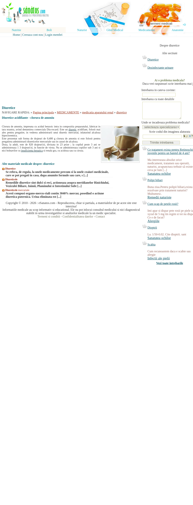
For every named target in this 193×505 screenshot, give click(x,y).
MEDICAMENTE (68, 112)
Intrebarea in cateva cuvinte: (158, 90)
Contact (100, 216)
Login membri (54, 34)
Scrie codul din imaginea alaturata (169, 135)
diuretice (121, 112)
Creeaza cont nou (32, 34)
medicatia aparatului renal (97, 112)
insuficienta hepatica (32, 150)
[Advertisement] (68, 68)
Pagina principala (43, 112)
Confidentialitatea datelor (78, 216)
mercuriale (17, 190)
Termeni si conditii (48, 216)
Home (16, 34)
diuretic (73, 129)
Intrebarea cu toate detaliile (157, 99)
